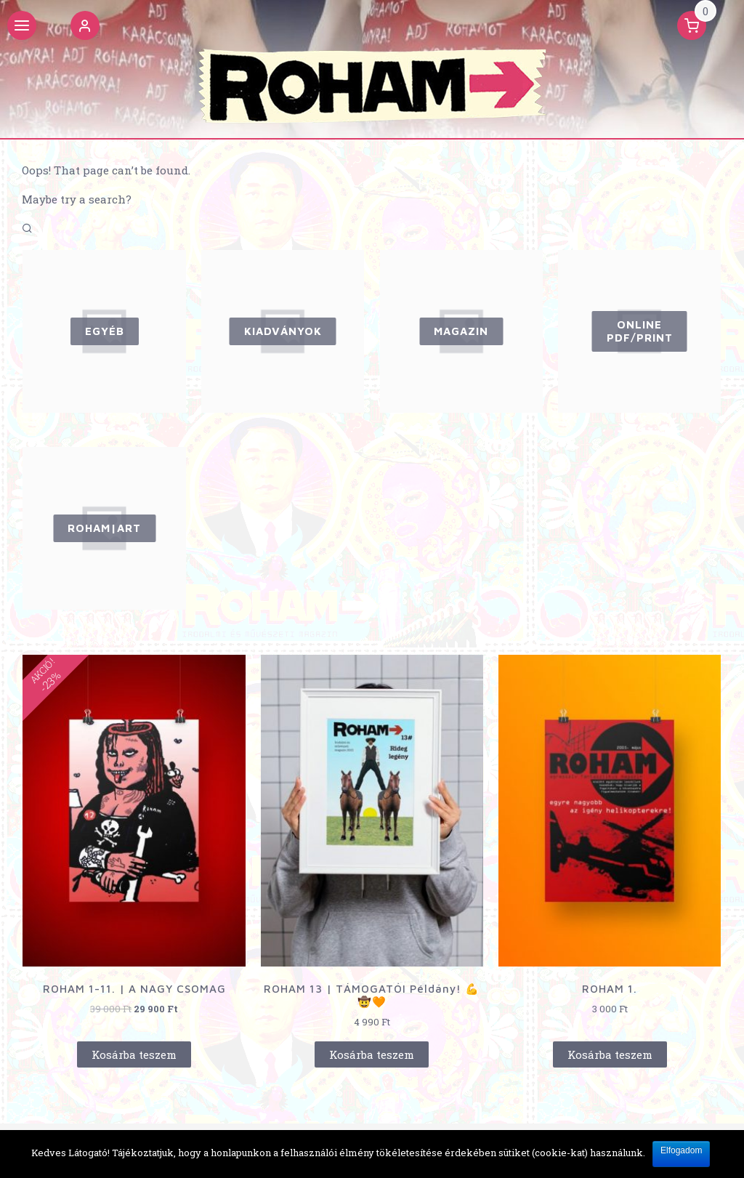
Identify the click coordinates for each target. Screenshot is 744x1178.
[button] (85, 27)
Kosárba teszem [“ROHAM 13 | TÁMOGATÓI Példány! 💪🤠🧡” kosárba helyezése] (371, 1054)
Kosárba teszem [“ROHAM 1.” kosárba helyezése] (609, 1054)
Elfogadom (681, 1150)
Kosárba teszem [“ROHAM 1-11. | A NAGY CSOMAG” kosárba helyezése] (134, 1054)
